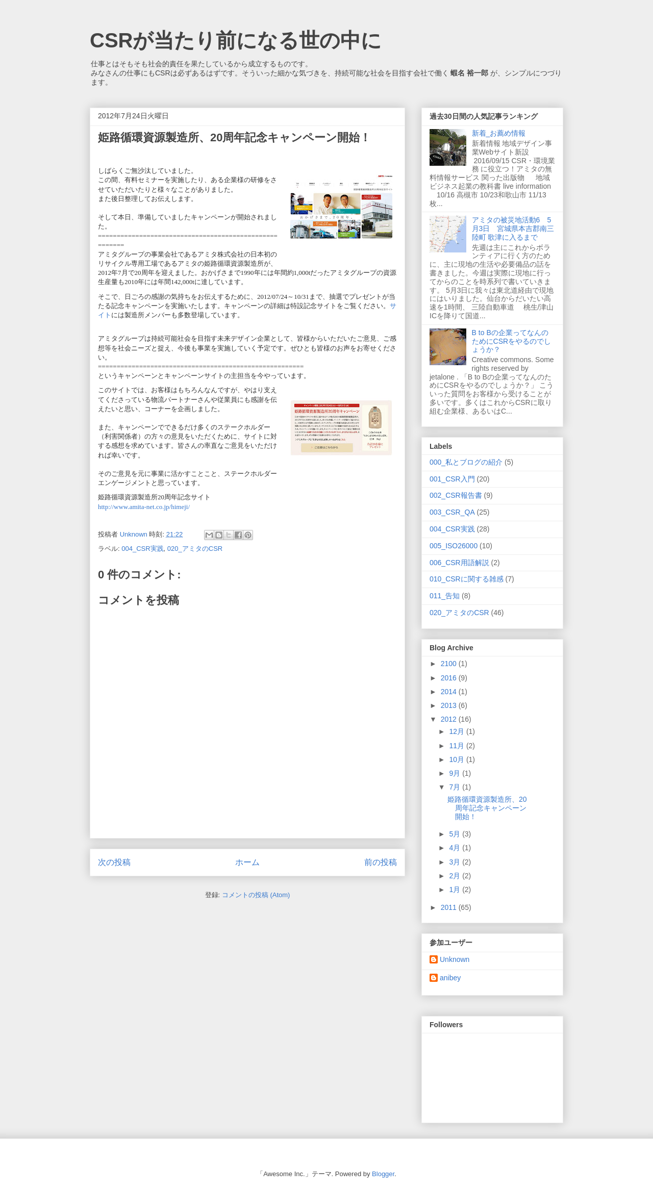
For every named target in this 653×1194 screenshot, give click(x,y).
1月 (455, 889)
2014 (450, 692)
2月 (455, 876)
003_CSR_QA (452, 512)
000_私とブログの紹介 (466, 462)
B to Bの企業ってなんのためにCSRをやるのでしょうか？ (511, 341)
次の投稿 (114, 862)
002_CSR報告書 (456, 495)
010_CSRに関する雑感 (467, 579)
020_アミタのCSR (194, 548)
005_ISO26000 (454, 546)
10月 (457, 759)
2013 (450, 705)
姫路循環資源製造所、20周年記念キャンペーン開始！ (487, 808)
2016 (450, 678)
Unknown (454, 959)
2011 (450, 907)
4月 (455, 848)
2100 (450, 663)
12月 (457, 731)
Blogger (383, 1174)
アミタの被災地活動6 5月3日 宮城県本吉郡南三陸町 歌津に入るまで (513, 228)
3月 (455, 862)
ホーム (247, 862)
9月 (455, 773)
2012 (450, 719)
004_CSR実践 (142, 548)
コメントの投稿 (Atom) (256, 895)
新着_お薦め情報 (502, 133)
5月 (455, 834)
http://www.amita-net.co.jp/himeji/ (144, 507)
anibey (450, 978)
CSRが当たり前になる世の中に (236, 40)
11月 (457, 746)
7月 (455, 787)
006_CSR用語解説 (459, 562)
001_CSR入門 (452, 479)
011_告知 (445, 596)
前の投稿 (380, 862)
